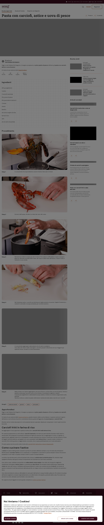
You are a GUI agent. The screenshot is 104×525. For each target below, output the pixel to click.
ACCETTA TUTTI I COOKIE (87, 518)
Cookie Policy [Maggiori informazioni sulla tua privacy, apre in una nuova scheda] (48, 513)
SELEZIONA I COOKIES (10, 518)
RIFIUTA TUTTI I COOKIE (67, 518)
